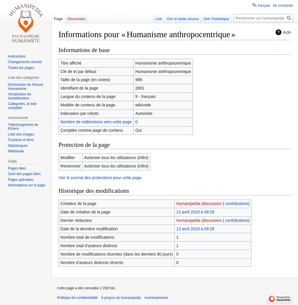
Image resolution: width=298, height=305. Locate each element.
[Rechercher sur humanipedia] (263, 18)
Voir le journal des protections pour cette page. (100, 177)
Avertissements (156, 298)
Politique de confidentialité (77, 298)
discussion (212, 203)
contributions (236, 203)
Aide (287, 32)
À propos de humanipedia (121, 298)
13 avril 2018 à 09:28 (195, 212)
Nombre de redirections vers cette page (96, 121)
